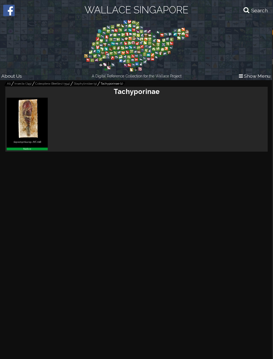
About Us (11, 76)
